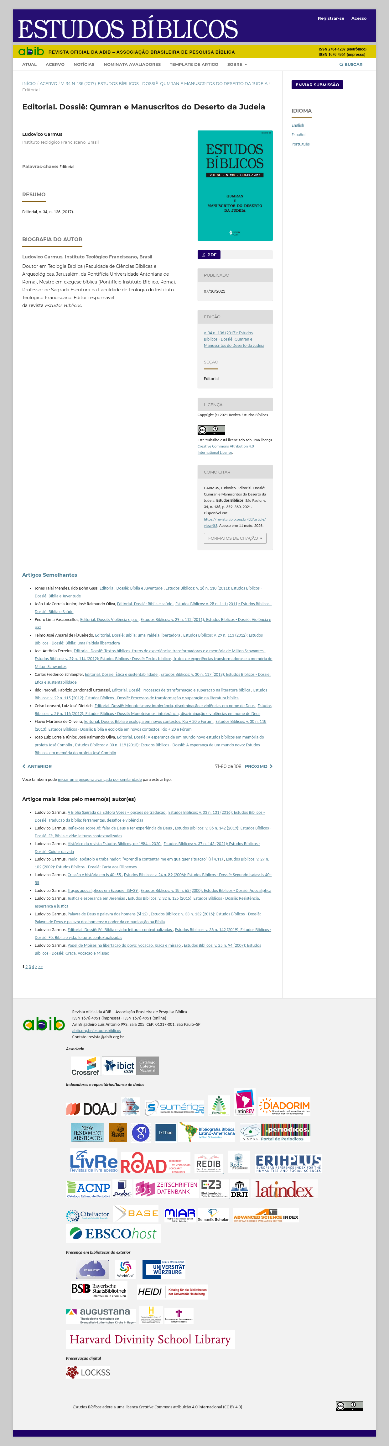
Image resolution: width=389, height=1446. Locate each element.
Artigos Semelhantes (49, 575)
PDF (211, 254)
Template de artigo (194, 64)
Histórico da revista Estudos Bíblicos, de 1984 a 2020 (115, 843)
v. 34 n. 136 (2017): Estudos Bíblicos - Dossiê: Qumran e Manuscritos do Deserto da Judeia (164, 83)
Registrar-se (331, 18)
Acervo (55, 64)
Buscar (351, 64)
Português (301, 144)
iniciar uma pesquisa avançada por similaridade (100, 779)
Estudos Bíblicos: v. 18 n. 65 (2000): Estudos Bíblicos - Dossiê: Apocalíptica (206, 890)
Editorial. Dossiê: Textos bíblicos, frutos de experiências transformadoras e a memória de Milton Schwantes (169, 651)
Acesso (359, 18)
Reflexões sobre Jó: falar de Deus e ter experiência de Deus (120, 828)
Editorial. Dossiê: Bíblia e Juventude (131, 588)
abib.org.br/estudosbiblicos (96, 1030)
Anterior (40, 766)
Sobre (235, 64)
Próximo (256, 766)
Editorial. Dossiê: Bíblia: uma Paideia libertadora (138, 635)
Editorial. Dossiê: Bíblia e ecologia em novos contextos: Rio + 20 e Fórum (148, 721)
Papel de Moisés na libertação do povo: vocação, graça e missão (125, 945)
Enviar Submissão (317, 84)
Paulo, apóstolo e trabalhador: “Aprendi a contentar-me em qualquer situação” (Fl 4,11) (146, 859)
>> (40, 966)
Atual (29, 64)
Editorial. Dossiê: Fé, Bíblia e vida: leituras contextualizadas (120, 929)
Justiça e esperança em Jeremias (97, 898)
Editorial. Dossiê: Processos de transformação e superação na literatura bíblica (181, 690)
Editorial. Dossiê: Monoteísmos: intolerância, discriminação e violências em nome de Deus (175, 705)
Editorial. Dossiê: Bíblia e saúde (145, 603)
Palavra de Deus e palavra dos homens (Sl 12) (108, 914)
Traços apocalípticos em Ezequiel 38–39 (103, 890)
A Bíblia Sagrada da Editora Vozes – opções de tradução (117, 812)
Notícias (84, 64)
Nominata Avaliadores (132, 64)
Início (29, 83)
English (298, 125)
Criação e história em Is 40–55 (95, 874)
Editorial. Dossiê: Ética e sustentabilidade (121, 674)
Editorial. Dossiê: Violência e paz (109, 619)
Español (298, 134)
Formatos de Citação (233, 538)
